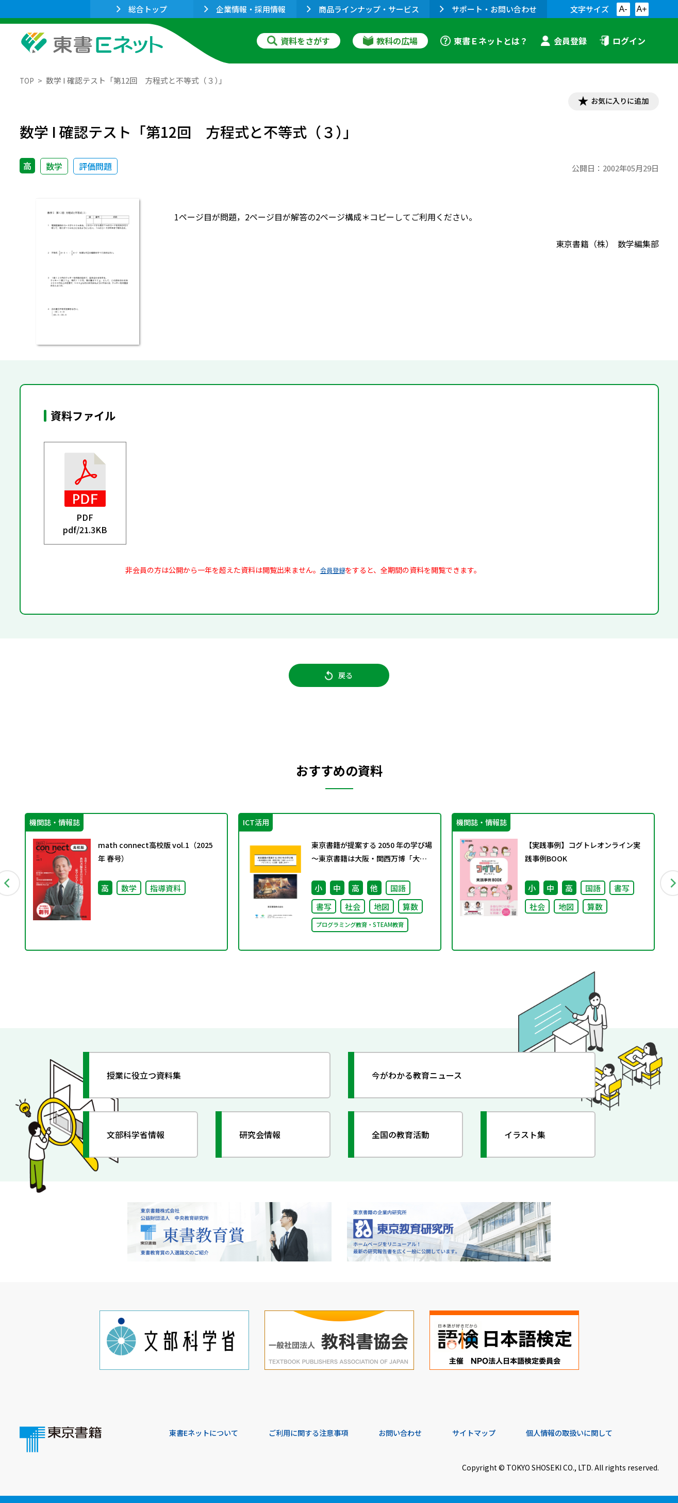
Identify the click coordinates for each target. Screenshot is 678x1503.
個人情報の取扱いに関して (609, 1433)
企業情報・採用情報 (245, 9)
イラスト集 (530, 1146)
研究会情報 (265, 1146)
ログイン (622, 41)
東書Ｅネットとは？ (484, 41)
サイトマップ (505, 1433)
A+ (641, 9)
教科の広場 (390, 41)
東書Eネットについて (209, 1433)
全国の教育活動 (407, 1146)
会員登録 (563, 41)
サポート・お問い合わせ (488, 9)
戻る (339, 682)
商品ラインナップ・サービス (363, 9)
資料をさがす (298, 41)
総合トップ (142, 9)
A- (623, 9)
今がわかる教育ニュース (425, 1087)
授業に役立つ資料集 (151, 1087)
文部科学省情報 (142, 1146)
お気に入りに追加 (614, 102)
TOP (28, 80)
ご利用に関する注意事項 (324, 1433)
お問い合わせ (425, 1433)
